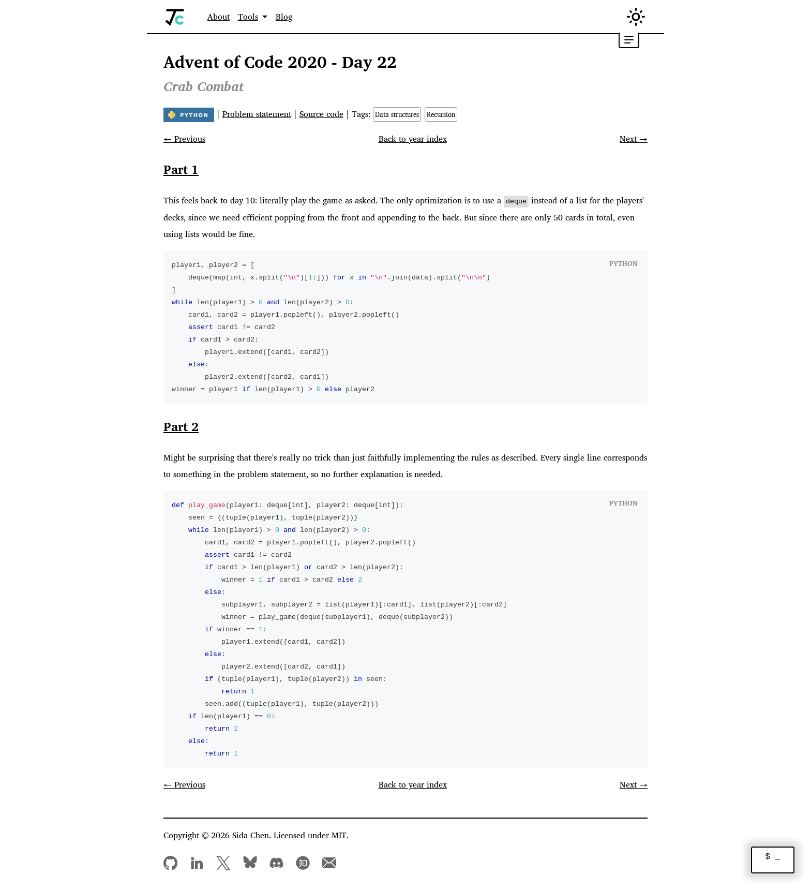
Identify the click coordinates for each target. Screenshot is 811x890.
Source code (321, 114)
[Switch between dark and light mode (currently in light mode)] (636, 16)
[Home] (175, 16)
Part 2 (181, 426)
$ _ (772, 857)
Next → (634, 138)
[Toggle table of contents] (629, 40)
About (218, 16)
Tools (248, 16)
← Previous (184, 138)
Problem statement (256, 114)
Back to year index (413, 138)
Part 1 (181, 169)
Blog (284, 16)
